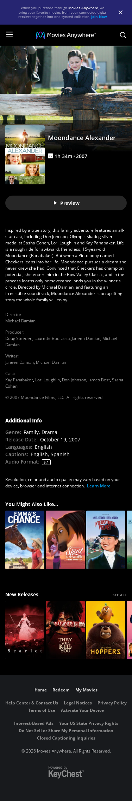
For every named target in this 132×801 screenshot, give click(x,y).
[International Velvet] (105, 540)
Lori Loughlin (47, 380)
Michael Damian (20, 321)
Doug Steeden (18, 338)
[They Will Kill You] (65, 630)
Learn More (99, 486)
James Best (99, 380)
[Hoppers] (105, 630)
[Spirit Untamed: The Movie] (65, 540)
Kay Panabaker (19, 380)
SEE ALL (120, 594)
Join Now (99, 16)
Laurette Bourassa (52, 338)
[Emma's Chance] (24, 540)
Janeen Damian (86, 338)
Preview (66, 203)
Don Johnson (74, 380)
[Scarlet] (24, 630)
